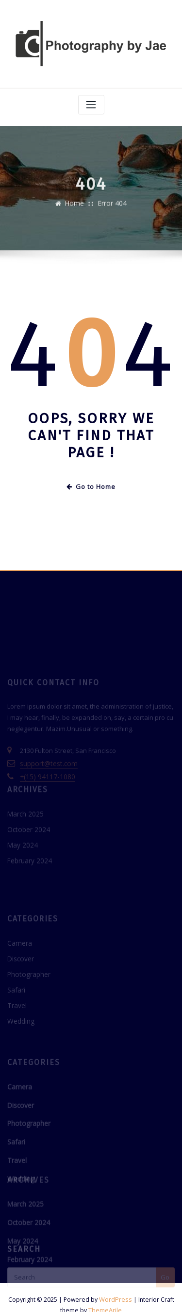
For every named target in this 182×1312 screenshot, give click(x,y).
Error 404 (112, 207)
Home (75, 207)
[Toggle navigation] (91, 103)
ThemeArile (105, 1294)
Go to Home (91, 484)
